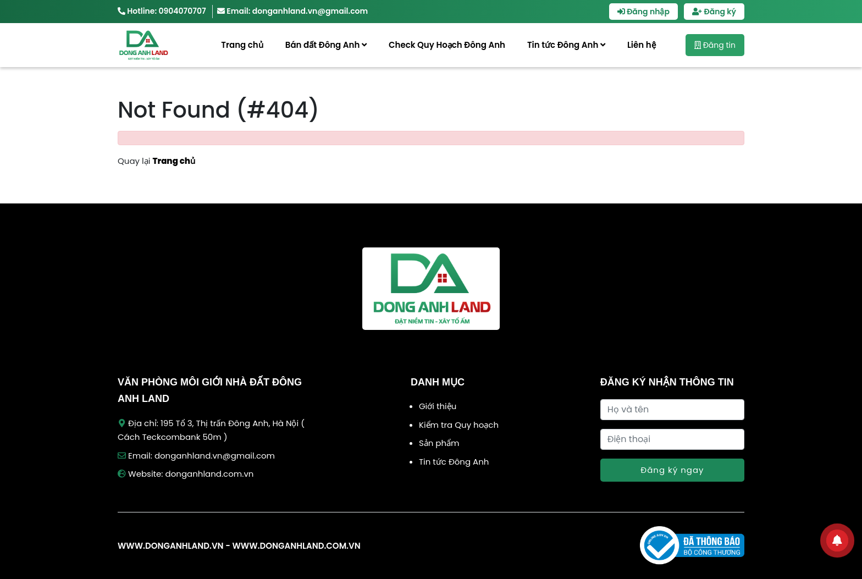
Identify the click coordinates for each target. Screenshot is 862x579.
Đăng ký (714, 11)
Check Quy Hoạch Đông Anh (447, 45)
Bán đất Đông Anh (326, 45)
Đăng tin (715, 45)
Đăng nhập (643, 11)
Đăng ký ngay (672, 470)
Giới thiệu (437, 406)
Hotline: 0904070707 (162, 10)
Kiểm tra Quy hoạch (459, 425)
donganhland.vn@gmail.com (214, 455)
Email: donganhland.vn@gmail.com (292, 10)
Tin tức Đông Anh (566, 45)
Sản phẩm (439, 443)
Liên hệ (641, 45)
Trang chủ (242, 45)
